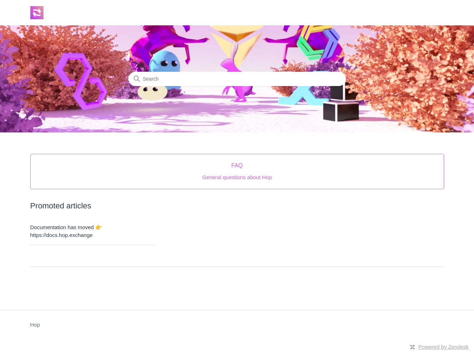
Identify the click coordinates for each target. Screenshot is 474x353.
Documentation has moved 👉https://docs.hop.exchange (66, 231)
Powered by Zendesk (443, 347)
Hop (35, 325)
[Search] (237, 79)
